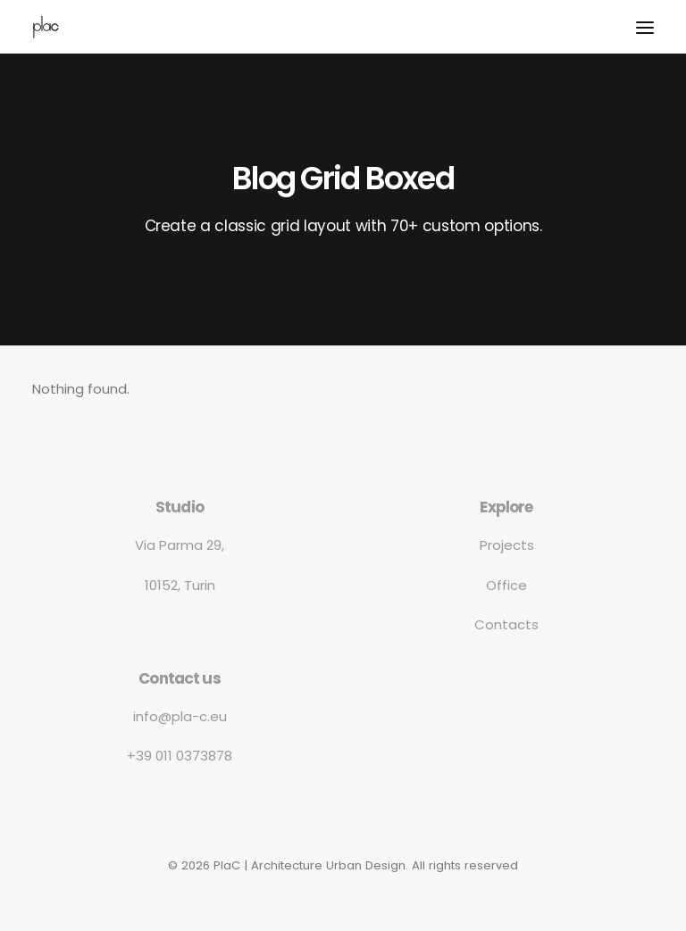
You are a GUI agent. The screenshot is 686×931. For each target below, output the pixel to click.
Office (506, 585)
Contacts (506, 624)
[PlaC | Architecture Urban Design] (46, 27)
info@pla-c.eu (180, 716)
